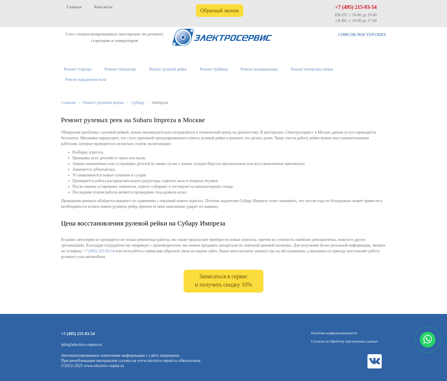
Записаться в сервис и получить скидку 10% (223, 280)
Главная (74, 7)
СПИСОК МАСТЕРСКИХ (362, 35)
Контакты (103, 7)
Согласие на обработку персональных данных (344, 341)
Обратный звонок (219, 10)
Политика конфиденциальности (334, 333)
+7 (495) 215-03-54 (356, 7)
